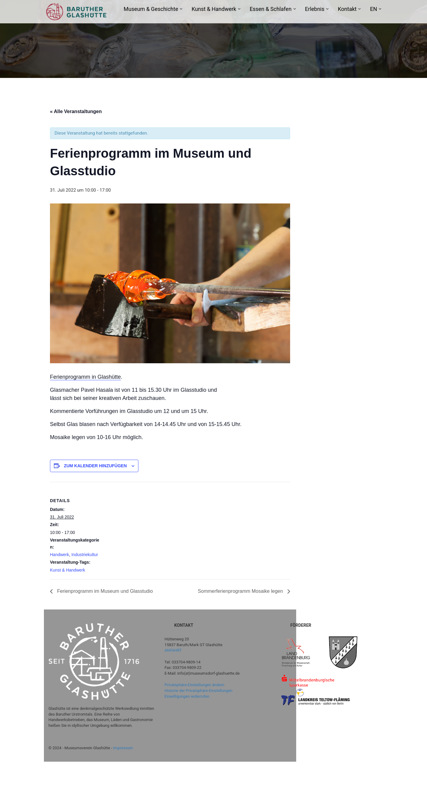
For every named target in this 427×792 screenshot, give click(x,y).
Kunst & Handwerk (67, 570)
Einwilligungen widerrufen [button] (186, 696)
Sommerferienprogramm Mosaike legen (241, 591)
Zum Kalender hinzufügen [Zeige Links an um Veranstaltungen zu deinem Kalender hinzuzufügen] (95, 465)
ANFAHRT (173, 650)
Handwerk (59, 554)
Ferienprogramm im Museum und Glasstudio (104, 591)
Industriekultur (84, 554)
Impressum (123, 748)
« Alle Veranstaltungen (76, 111)
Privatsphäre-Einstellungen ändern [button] (194, 685)
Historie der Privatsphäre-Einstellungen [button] (198, 690)
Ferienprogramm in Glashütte (85, 377)
